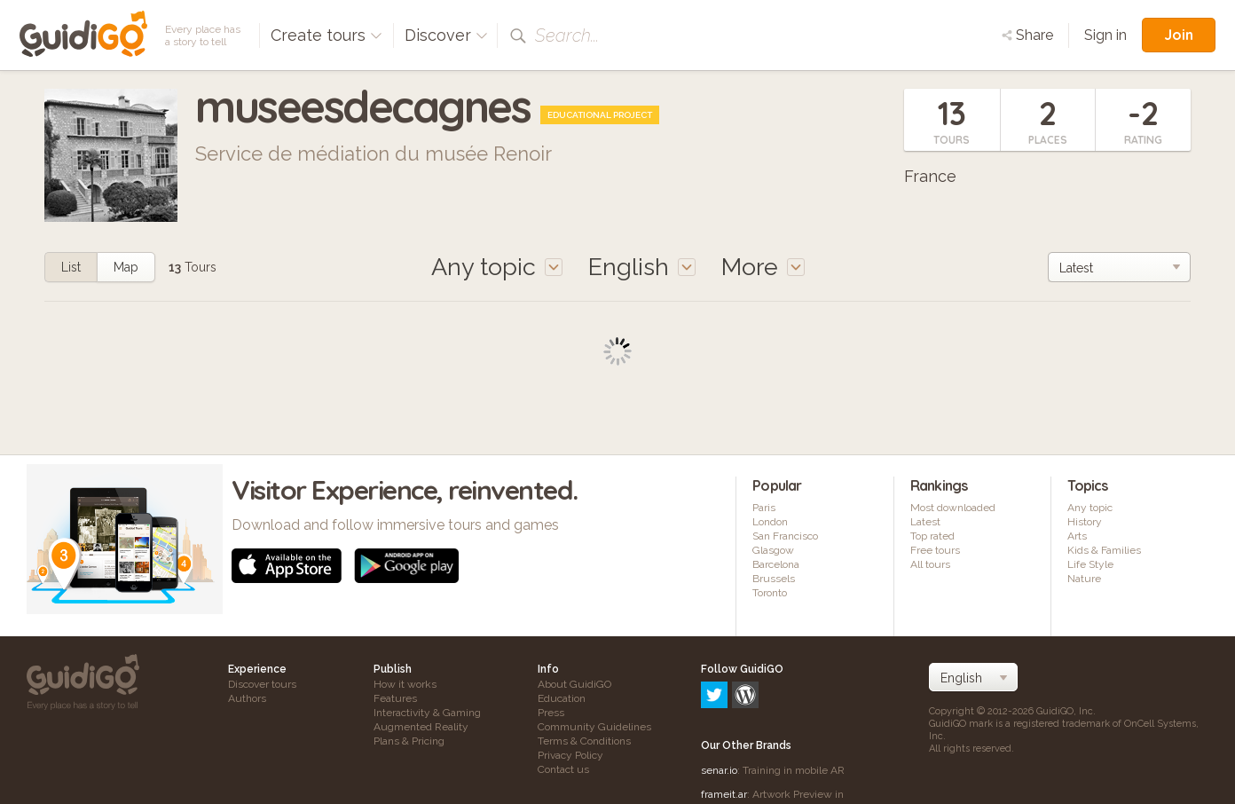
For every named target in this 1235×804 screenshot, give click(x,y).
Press (551, 712)
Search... (567, 35)
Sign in (1105, 35)
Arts (1077, 536)
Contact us (563, 769)
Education (562, 698)
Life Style (1090, 564)
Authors (247, 698)
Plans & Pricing (409, 741)
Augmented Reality (421, 727)
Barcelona (775, 564)
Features (395, 698)
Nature (1084, 578)
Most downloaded (952, 507)
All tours (930, 564)
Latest (925, 522)
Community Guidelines (594, 727)
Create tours (326, 35)
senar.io (719, 694)
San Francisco (785, 536)
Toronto (769, 593)
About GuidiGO (574, 684)
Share (1027, 35)
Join (1178, 34)
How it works (405, 684)
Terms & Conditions (584, 741)
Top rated (932, 536)
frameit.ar (724, 718)
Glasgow (773, 550)
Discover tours (262, 684)
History (1084, 522)
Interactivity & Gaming (427, 712)
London (770, 522)
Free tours (935, 550)
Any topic (1090, 507)
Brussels (773, 578)
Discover (446, 35)
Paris (763, 507)
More (763, 266)
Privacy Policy (570, 755)
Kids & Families (1104, 550)
